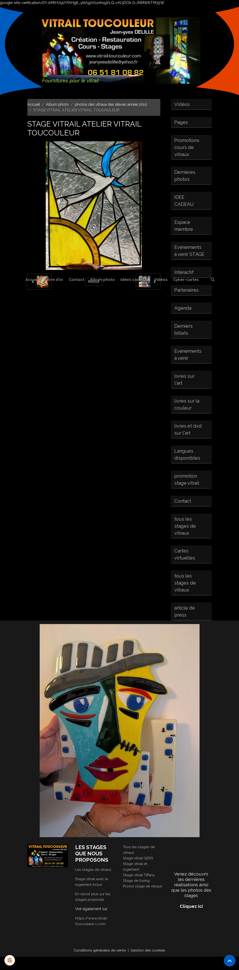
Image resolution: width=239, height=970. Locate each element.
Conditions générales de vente (100, 963)
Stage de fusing (136, 893)
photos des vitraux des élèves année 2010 (111, 104)
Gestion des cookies (148, 963)
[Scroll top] (229, 960)
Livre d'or (54, 279)
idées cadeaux (134, 279)
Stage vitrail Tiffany (139, 888)
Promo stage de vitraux (143, 899)
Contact (76, 279)
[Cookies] (10, 960)
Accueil (32, 279)
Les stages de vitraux (93, 882)
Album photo (102, 279)
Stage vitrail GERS (138, 871)
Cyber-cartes (186, 279)
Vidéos (161, 279)
